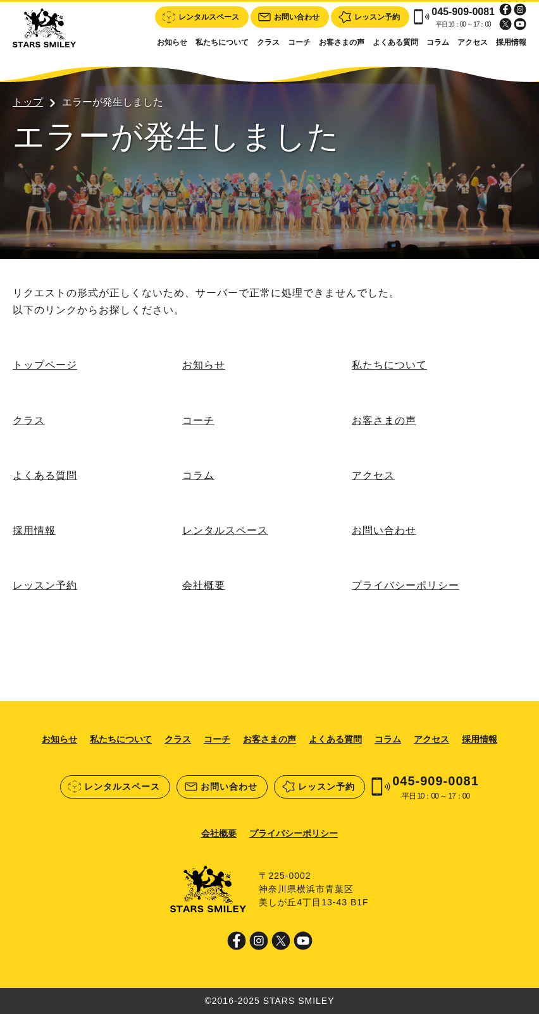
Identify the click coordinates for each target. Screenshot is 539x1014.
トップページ (45, 364)
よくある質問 (395, 42)
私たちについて (222, 42)
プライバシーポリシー (405, 585)
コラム (437, 42)
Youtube (520, 24)
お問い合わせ (384, 530)
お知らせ (172, 42)
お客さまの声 (341, 42)
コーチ (299, 42)
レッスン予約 (45, 585)
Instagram (520, 9)
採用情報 (511, 42)
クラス (268, 42)
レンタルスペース (225, 530)
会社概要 (203, 585)
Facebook (505, 9)
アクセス (472, 42)
